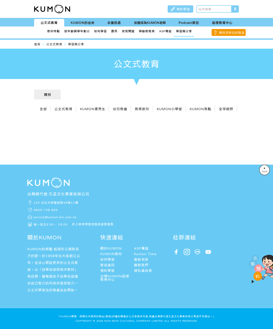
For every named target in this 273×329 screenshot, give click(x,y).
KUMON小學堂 (169, 109)
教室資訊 (107, 265)
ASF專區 (165, 31)
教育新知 (142, 109)
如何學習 (100, 31)
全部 (43, 109)
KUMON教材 (111, 254)
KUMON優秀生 (92, 109)
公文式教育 (49, 22)
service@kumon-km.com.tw (55, 216)
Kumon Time (145, 254)
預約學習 (107, 270)
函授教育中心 (222, 22)
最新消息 (141, 259)
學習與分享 (184, 31)
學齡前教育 (147, 31)
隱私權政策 (143, 270)
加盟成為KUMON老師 (150, 22)
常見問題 (128, 31)
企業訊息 (114, 22)
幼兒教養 (120, 109)
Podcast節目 (189, 22)
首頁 (37, 44)
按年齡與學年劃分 (77, 31)
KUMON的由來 (82, 22)
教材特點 (53, 31)
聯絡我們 (141, 265)
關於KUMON (111, 248)
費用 (114, 31)
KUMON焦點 (200, 109)
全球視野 (226, 109)
